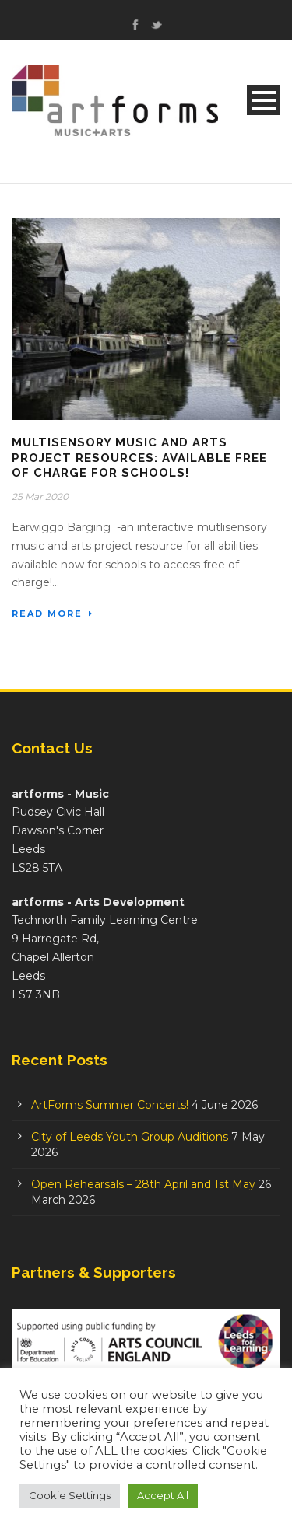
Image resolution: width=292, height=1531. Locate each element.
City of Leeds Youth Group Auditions (129, 1137)
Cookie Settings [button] (70, 1495)
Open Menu (263, 100)
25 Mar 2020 (40, 496)
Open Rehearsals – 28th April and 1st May (143, 1184)
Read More (52, 613)
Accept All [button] (162, 1495)
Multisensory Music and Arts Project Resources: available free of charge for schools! (139, 457)
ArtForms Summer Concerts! (109, 1105)
